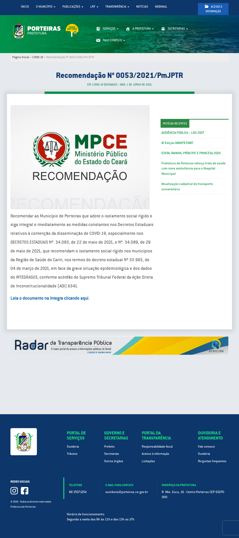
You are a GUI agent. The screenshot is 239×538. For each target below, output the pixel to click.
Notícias (142, 7)
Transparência (117, 7)
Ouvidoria (73, 447)
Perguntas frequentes (212, 461)
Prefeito (109, 447)
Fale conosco (206, 447)
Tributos (72, 454)
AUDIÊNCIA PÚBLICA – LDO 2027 (182, 133)
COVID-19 (37, 57)
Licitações (148, 461)
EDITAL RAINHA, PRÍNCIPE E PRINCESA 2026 (191, 153)
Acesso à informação (213, 9)
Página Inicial (20, 57)
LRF (94, 7)
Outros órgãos (113, 461)
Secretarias (111, 454)
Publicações (72, 7)
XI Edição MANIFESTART (177, 143)
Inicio (25, 7)
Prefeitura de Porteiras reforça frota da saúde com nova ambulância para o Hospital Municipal (193, 168)
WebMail (161, 7)
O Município (45, 7)
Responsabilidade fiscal (157, 447)
